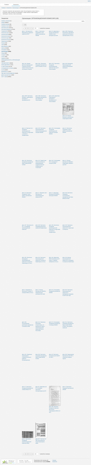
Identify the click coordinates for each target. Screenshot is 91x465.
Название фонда (5, 24)
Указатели (16, 4)
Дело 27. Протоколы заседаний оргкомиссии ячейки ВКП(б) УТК (27, 388)
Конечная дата (4, 34)
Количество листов (5, 39)
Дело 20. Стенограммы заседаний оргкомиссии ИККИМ (54, 291)
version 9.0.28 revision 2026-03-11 (25, 461)
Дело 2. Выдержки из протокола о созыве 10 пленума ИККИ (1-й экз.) (27, 291)
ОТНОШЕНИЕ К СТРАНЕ (7, 68)
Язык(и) (3, 43)
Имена (2, 48)
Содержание (4, 31)
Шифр (2, 22)
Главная (6, 4)
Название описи (5, 25)
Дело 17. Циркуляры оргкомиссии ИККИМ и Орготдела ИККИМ (54, 194)
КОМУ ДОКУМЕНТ (5, 64)
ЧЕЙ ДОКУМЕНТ (5, 63)
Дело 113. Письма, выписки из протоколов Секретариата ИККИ (68, 117)
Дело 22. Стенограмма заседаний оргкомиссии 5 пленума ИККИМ (54, 323)
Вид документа (4, 46)
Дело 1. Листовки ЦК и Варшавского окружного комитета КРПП (27, 33)
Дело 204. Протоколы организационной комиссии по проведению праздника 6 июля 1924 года (68, 292)
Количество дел (5, 37)
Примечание (4, 41)
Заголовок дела (5, 27)
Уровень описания (5, 20)
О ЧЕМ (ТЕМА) (4, 66)
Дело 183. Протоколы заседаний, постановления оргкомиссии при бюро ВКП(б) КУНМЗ (68, 195)
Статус (3, 56)
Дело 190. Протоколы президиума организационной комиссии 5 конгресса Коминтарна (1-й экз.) (27, 260)
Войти (89, 1)
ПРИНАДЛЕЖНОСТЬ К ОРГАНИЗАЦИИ (10, 60)
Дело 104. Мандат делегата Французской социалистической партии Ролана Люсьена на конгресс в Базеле (27, 66)
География (3, 49)
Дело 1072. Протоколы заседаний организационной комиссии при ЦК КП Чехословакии (54, 66)
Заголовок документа (6, 29)
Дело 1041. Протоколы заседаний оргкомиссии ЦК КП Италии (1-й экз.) (41, 65)
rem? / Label (4, 76)
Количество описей (5, 36)
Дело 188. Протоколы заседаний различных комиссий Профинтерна (41, 226)
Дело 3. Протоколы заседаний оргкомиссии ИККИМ (68, 388)
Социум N (3, 54)
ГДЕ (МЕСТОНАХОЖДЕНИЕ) (8, 73)
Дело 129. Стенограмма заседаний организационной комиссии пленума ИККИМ (54, 131)
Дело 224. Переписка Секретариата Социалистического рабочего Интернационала (27, 357)
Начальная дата (5, 32)
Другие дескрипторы (6, 75)
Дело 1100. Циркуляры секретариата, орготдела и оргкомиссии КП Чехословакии (54, 98)
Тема (2, 44)
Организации (16, 7)
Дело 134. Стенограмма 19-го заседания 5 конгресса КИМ (54, 162)
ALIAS (2, 69)
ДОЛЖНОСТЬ (4, 71)
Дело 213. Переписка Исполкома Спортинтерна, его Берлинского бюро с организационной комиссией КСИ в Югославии (40, 326)
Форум (2, 53)
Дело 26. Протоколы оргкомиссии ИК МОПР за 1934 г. (54, 356)
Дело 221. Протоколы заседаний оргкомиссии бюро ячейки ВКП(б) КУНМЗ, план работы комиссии (68, 325)
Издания (3, 58)
